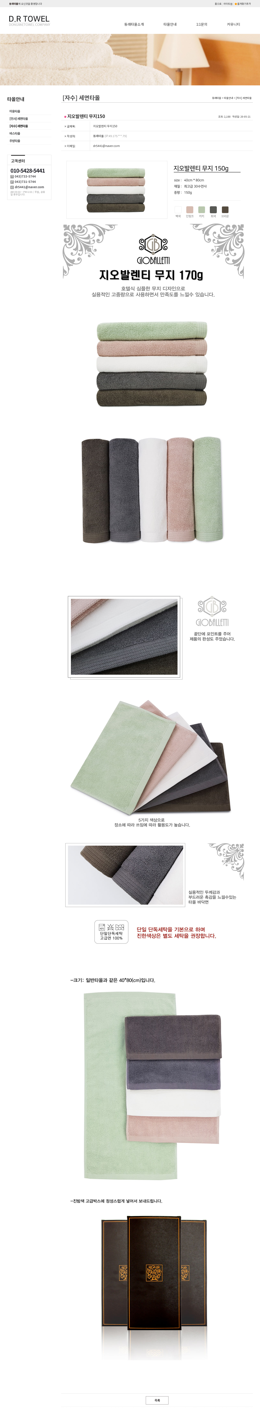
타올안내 (170, 24)
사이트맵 (228, 3)
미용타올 (14, 111)
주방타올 (14, 141)
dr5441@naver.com (106, 146)
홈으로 (218, 3)
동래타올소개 (134, 24)
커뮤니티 (233, 24)
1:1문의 (201, 24)
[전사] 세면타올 (18, 118)
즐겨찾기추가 (242, 3)
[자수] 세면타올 (18, 126)
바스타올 (14, 133)
